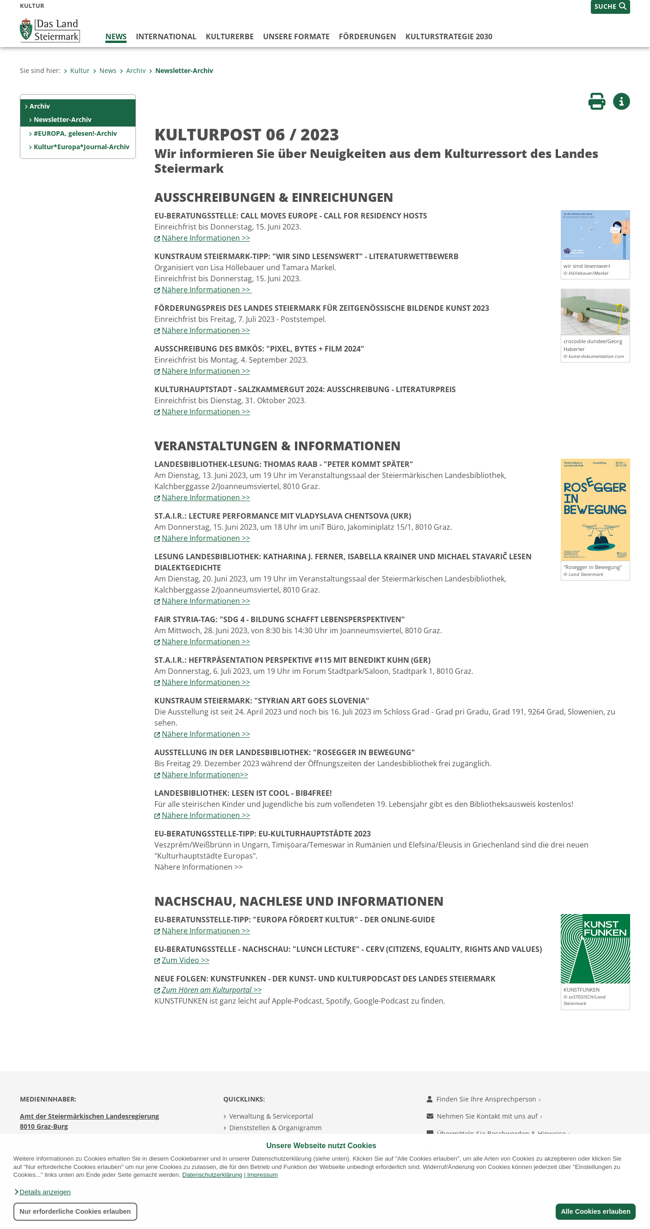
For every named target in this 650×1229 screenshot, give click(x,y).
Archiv (133, 70)
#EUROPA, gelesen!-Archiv (75, 133)
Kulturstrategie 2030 (448, 36)
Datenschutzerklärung (212, 1174)
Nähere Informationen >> (206, 238)
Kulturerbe (230, 36)
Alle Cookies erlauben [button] (595, 1211)
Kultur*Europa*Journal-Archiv (81, 146)
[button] (42, 1192)
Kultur (77, 70)
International (166, 36)
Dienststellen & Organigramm (275, 1127)
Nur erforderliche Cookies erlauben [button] (75, 1211)
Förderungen (367, 36)
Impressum (262, 1174)
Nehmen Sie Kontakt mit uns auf (484, 1116)
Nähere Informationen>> (205, 774)
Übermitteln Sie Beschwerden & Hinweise (498, 1133)
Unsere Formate (296, 36)
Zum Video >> (185, 960)
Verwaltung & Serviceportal (271, 1116)
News (116, 36)
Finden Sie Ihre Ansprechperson (484, 1099)
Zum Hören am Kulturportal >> (212, 990)
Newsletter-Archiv (181, 70)
